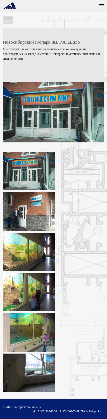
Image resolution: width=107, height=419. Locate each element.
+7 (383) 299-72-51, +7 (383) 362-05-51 (57, 411)
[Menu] (101, 6)
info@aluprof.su (93, 411)
